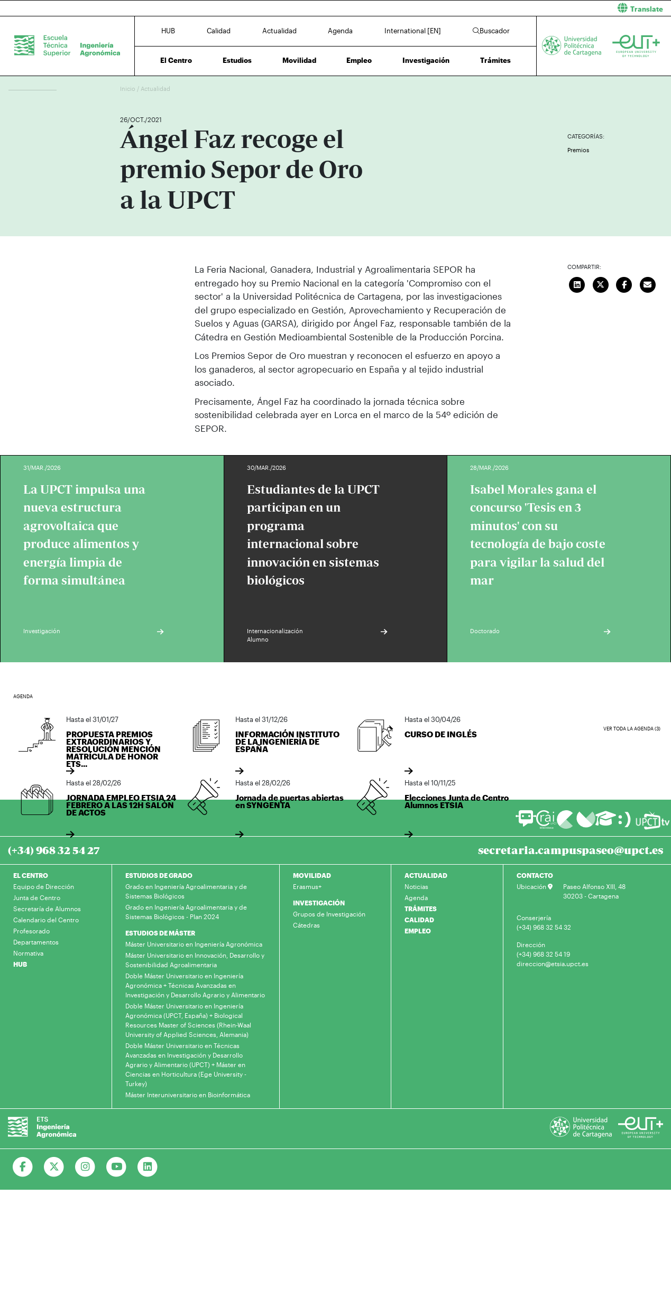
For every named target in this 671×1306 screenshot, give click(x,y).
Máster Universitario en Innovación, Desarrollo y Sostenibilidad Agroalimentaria (194, 959)
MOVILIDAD (312, 875)
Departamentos (36, 942)
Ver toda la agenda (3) (631, 728)
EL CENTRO (30, 875)
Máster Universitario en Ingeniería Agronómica (193, 944)
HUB (168, 30)
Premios (578, 149)
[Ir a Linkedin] (148, 1167)
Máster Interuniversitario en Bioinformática (187, 1094)
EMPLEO (418, 930)
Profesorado (31, 930)
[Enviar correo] (648, 283)
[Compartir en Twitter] (601, 283)
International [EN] (412, 30)
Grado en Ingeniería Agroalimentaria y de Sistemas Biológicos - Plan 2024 (186, 911)
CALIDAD (419, 919)
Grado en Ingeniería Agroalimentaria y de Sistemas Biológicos (186, 891)
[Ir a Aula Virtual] (605, 823)
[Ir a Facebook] (23, 1167)
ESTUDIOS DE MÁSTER (160, 933)
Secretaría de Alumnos (47, 908)
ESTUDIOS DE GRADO (158, 875)
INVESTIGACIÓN (319, 902)
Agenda (340, 30)
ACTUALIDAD (426, 875)
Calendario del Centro (46, 919)
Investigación (425, 60)
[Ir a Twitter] (54, 1167)
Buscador (491, 30)
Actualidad (279, 30)
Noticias (416, 886)
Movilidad (299, 60)
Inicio (128, 88)
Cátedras (306, 925)
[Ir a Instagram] (85, 1167)
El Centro (176, 60)
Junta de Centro (36, 897)
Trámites (495, 60)
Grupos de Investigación (329, 914)
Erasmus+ (307, 886)
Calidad (219, 30)
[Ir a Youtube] (117, 1167)
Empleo (359, 60)
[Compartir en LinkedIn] (577, 283)
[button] (508, 8)
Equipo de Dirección (43, 886)
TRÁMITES (421, 908)
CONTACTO (535, 875)
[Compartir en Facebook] (624, 283)
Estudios (237, 60)
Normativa (28, 953)
